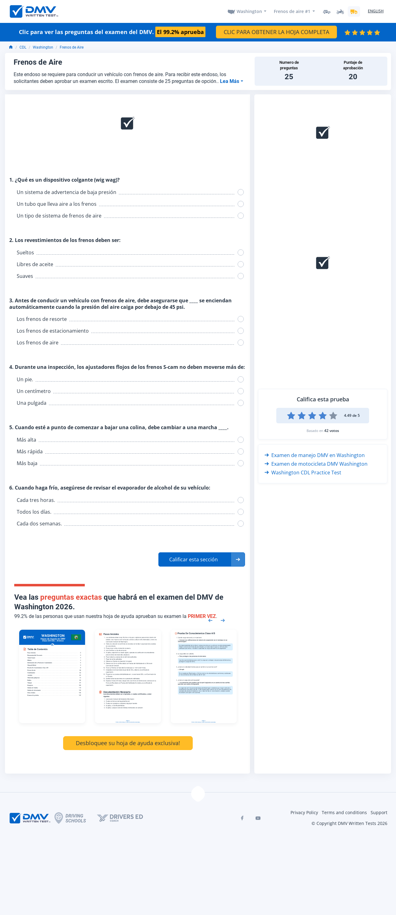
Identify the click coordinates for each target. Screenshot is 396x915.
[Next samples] (223, 620)
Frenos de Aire (72, 47)
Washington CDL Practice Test (303, 472)
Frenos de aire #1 (292, 11)
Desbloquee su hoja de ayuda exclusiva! (128, 743)
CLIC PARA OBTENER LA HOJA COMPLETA (276, 32)
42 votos (331, 430)
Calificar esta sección (193, 559)
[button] (201, 559)
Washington (249, 11)
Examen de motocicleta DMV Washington (316, 464)
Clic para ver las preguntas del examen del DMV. (112, 32)
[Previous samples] (210, 620)
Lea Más (230, 81)
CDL (22, 47)
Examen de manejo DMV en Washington (315, 455)
